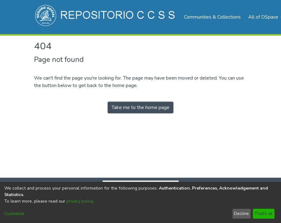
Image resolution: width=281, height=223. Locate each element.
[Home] (106, 17)
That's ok (263, 213)
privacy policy (79, 201)
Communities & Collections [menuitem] (212, 17)
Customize (14, 213)
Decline (241, 213)
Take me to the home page (140, 107)
